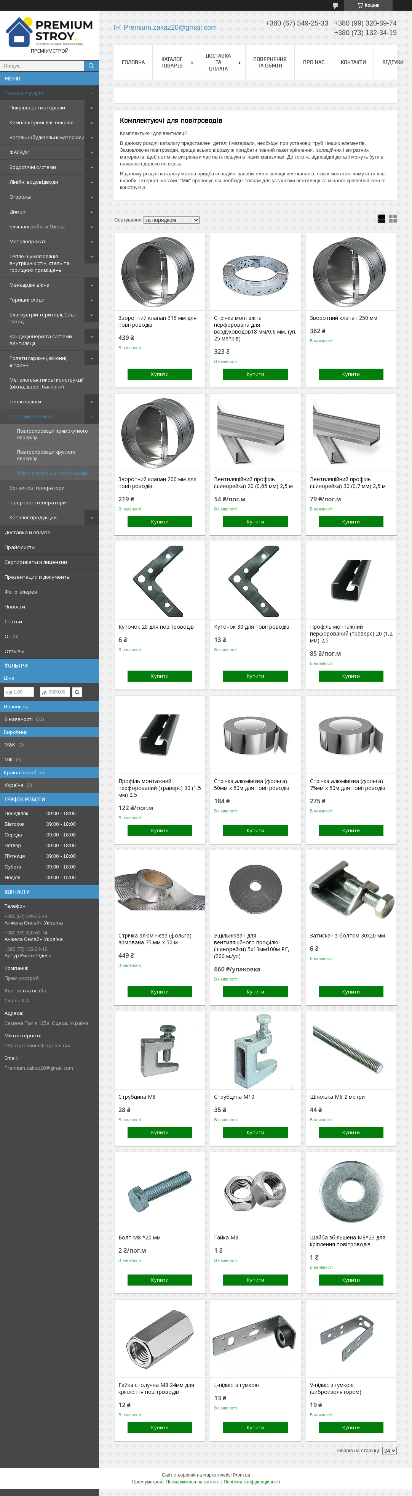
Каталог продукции (33, 517)
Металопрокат (28, 241)
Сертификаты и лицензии (36, 562)
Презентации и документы (37, 576)
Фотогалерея (21, 591)
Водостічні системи (33, 167)
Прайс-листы (20, 547)
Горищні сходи (27, 299)
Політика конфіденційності (252, 1482)
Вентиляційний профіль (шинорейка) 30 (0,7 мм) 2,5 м (348, 483)
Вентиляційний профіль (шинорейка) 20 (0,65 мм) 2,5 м (253, 483)
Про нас (313, 62)
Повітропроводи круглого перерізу (46, 455)
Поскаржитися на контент (193, 1482)
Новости (15, 606)
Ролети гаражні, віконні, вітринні (38, 361)
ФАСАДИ (20, 152)
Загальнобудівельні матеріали (47, 137)
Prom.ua (241, 1475)
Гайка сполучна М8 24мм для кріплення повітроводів (156, 1388)
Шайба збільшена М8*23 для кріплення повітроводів (347, 1241)
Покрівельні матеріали (37, 107)
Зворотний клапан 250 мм (343, 318)
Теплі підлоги (25, 401)
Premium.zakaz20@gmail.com (39, 1067)
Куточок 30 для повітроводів (251, 626)
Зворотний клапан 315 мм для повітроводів (157, 321)
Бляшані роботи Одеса (37, 226)
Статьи (13, 621)
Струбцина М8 (137, 1096)
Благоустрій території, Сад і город (43, 318)
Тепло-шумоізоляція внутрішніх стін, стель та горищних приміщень (39, 263)
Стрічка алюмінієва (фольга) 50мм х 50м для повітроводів (251, 784)
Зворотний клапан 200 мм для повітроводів (157, 483)
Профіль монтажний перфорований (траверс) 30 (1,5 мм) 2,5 (159, 788)
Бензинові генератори (37, 487)
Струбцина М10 (234, 1096)
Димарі (18, 211)
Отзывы (14, 651)
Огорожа (20, 196)
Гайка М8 (226, 1237)
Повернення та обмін (270, 62)
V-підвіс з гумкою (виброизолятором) (335, 1388)
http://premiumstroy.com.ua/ (38, 1045)
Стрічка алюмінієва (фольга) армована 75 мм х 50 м (155, 939)
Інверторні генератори (38, 502)
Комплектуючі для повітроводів (52, 473)
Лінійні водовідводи (34, 181)
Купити (160, 374)
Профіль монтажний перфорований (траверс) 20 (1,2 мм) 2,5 (351, 633)
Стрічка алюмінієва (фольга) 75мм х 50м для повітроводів (347, 784)
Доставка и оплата (28, 532)
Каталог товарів (172, 62)
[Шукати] (91, 66)
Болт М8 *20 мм (139, 1237)
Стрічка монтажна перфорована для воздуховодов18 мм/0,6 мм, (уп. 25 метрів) (255, 328)
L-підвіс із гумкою (236, 1385)
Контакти (353, 62)
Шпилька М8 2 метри (337, 1096)
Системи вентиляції (33, 416)
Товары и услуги (24, 92)
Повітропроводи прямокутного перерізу (52, 434)
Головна (133, 62)
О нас (11, 636)
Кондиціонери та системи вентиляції (41, 340)
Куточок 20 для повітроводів (156, 626)
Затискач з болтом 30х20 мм (347, 935)
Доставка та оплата (218, 62)
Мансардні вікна (30, 284)
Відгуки (393, 62)
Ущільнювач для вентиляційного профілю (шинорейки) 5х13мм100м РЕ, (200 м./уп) (251, 946)
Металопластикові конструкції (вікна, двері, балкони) (46, 383)
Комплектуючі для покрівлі (42, 122)
